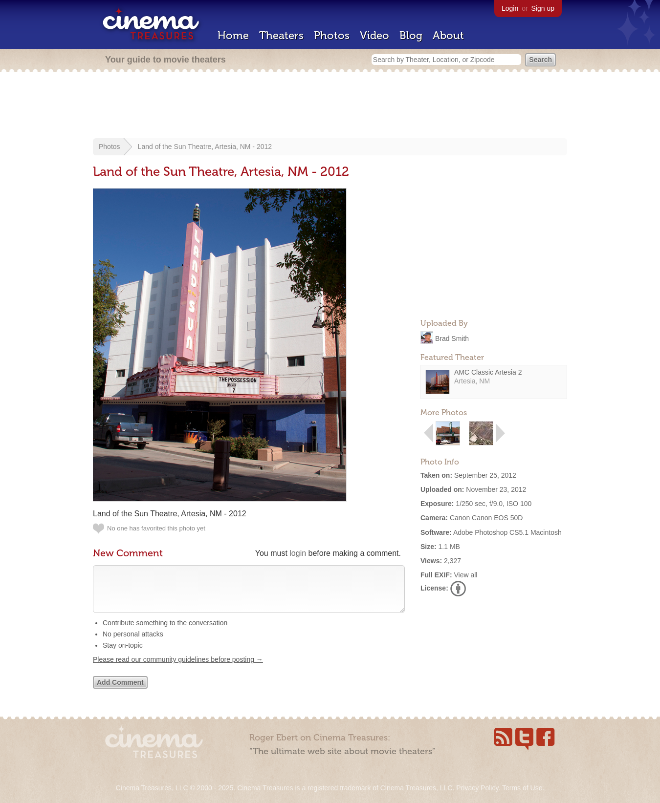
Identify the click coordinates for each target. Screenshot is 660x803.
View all (465, 575)
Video (374, 35)
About (448, 35)
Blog (410, 35)
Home (233, 35)
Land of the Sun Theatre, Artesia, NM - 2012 (205, 146)
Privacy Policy (477, 788)
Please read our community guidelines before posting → (178, 669)
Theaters (281, 35)
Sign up (542, 8)
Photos (332, 35)
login (297, 553)
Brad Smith (452, 338)
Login (510, 8)
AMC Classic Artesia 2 (488, 372)
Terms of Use (522, 788)
